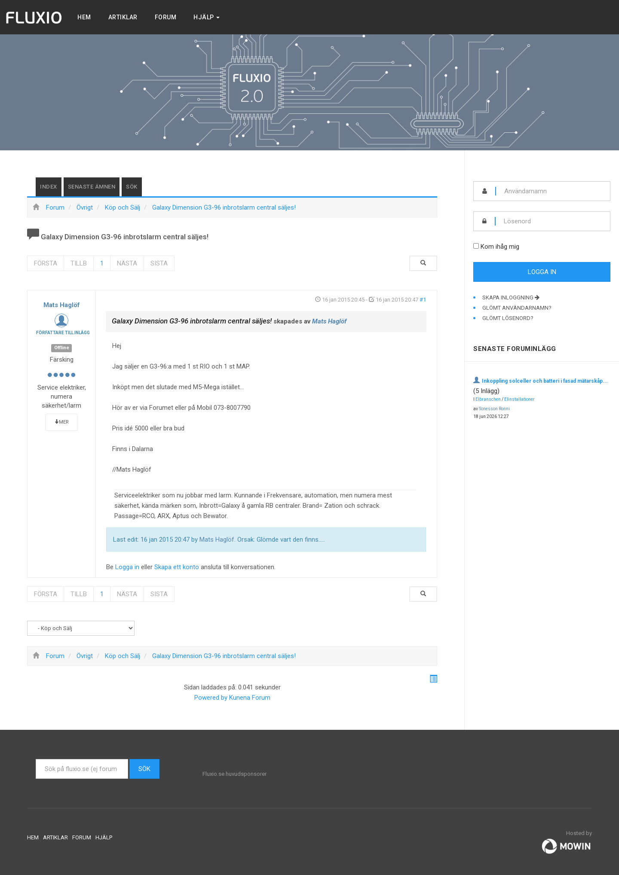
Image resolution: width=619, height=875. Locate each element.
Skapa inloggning (510, 297)
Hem (84, 17)
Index (48, 186)
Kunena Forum (249, 697)
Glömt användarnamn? (517, 308)
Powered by (210, 697)
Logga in (127, 567)
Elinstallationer (519, 399)
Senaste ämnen (92, 186)
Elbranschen (488, 399)
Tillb (78, 263)
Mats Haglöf (61, 305)
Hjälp (206, 17)
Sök (132, 186)
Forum (166, 17)
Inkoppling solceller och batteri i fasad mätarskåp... (545, 381)
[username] (553, 191)
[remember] (476, 246)
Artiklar (123, 17)
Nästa (127, 263)
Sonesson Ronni (494, 408)
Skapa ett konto (176, 567)
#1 (423, 299)
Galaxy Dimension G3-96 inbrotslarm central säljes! (192, 321)
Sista (159, 263)
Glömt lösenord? (507, 318)
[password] (552, 221)
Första (45, 263)
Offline (61, 348)
